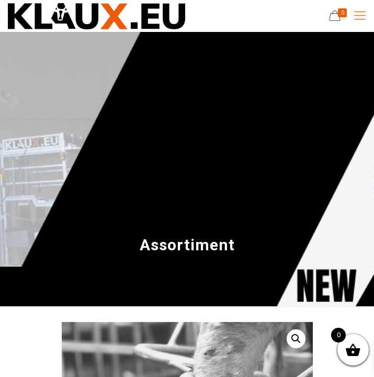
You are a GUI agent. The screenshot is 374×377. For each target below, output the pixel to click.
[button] (296, 338)
